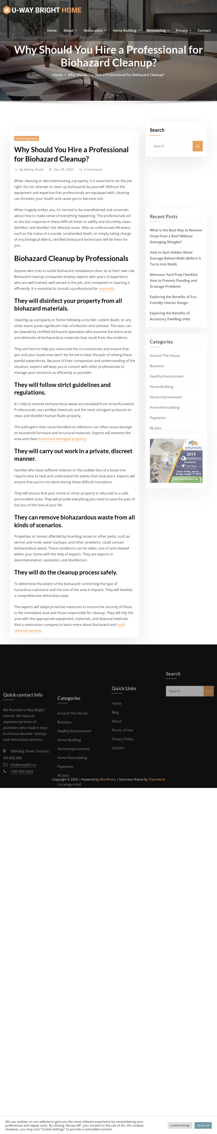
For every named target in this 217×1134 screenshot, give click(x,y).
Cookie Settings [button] (180, 1125)
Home (52, 30)
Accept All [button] (203, 1125)
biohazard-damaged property (62, 628)
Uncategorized (27, 328)
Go (197, 159)
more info (107, 478)
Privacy (183, 30)
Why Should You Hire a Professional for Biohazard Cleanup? (116, 88)
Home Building (126, 30)
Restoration (95, 30)
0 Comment (93, 359)
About (70, 30)
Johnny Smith (31, 359)
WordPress (108, 779)
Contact (204, 30)
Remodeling (158, 30)
